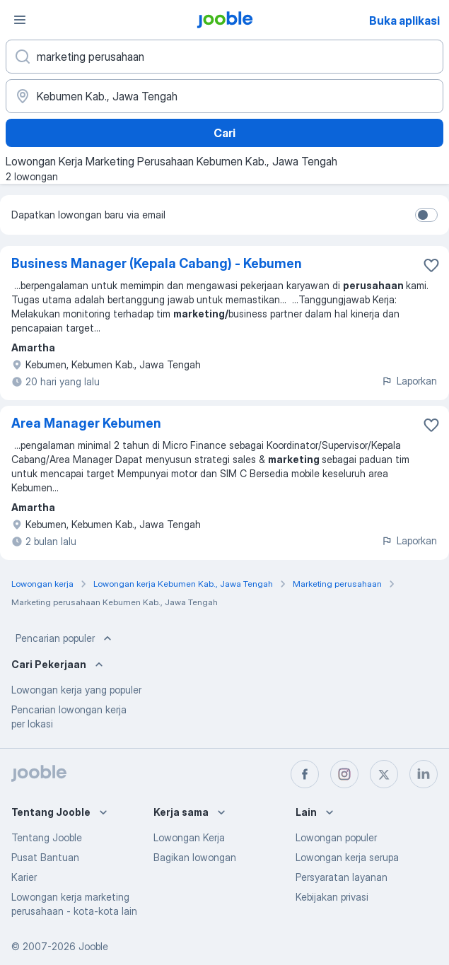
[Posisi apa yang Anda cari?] (224, 57)
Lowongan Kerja (189, 837)
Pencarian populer (65, 638)
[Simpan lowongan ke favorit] (431, 265)
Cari (224, 133)
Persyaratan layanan (341, 877)
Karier (24, 877)
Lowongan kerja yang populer (76, 690)
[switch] (426, 215)
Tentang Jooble (46, 837)
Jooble (93, 946)
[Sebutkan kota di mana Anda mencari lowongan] (224, 96)
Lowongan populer (336, 837)
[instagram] (344, 774)
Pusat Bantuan (45, 857)
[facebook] (305, 774)
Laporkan (409, 381)
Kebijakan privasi (332, 897)
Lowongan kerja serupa (347, 857)
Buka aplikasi (404, 20)
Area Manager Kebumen (86, 423)
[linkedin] (423, 774)
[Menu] (20, 20)
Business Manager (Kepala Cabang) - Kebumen (156, 263)
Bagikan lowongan (194, 857)
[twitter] (384, 774)
